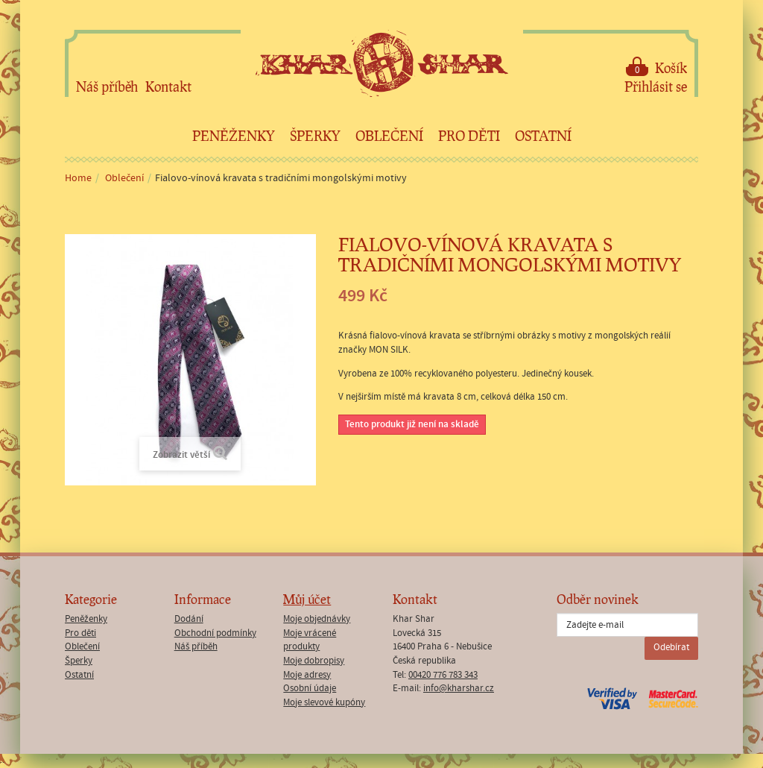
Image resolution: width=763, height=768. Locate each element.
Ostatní (543, 136)
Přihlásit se (655, 86)
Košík (656, 67)
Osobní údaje (309, 688)
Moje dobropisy (313, 661)
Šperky (315, 136)
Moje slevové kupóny (324, 702)
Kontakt (168, 86)
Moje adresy (307, 675)
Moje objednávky (316, 619)
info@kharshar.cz (458, 688)
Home (78, 178)
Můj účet (307, 599)
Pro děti (469, 136)
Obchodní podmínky (215, 633)
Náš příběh (107, 86)
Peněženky (233, 136)
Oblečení (389, 136)
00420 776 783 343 (443, 675)
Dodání (188, 619)
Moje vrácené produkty (309, 640)
